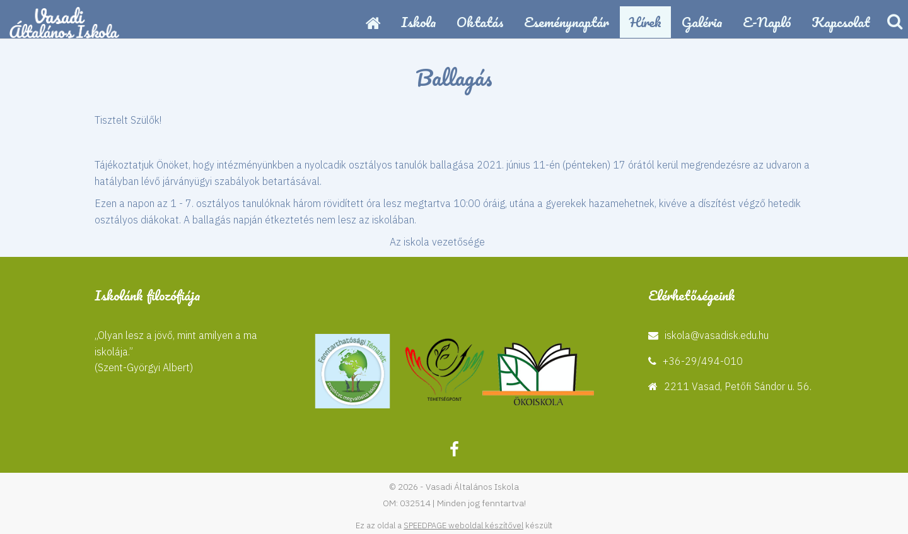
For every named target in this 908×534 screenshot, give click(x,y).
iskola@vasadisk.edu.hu (717, 335)
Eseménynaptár (566, 22)
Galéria (702, 22)
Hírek (645, 22)
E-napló (767, 22)
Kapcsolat (841, 22)
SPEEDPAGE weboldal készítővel (463, 525)
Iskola (418, 22)
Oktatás (480, 22)
